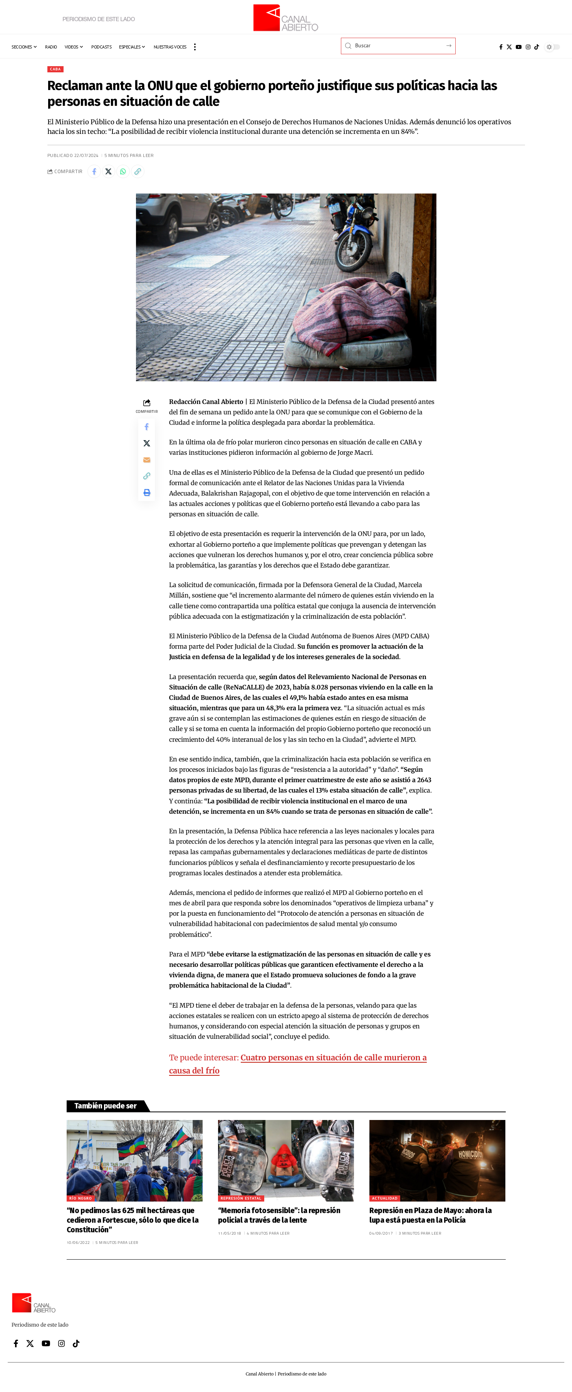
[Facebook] (501, 47)
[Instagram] (528, 47)
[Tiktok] (536, 47)
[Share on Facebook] (95, 173)
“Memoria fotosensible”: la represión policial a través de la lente (279, 1218)
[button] (195, 47)
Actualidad (385, 1201)
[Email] (147, 468)
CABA (56, 69)
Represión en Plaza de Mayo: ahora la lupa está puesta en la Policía (430, 1218)
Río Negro (80, 1201)
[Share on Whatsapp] (128, 173)
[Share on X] (111, 173)
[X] (509, 47)
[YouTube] (519, 47)
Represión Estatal (241, 1201)
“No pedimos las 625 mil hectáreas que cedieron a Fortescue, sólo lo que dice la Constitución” (133, 1223)
